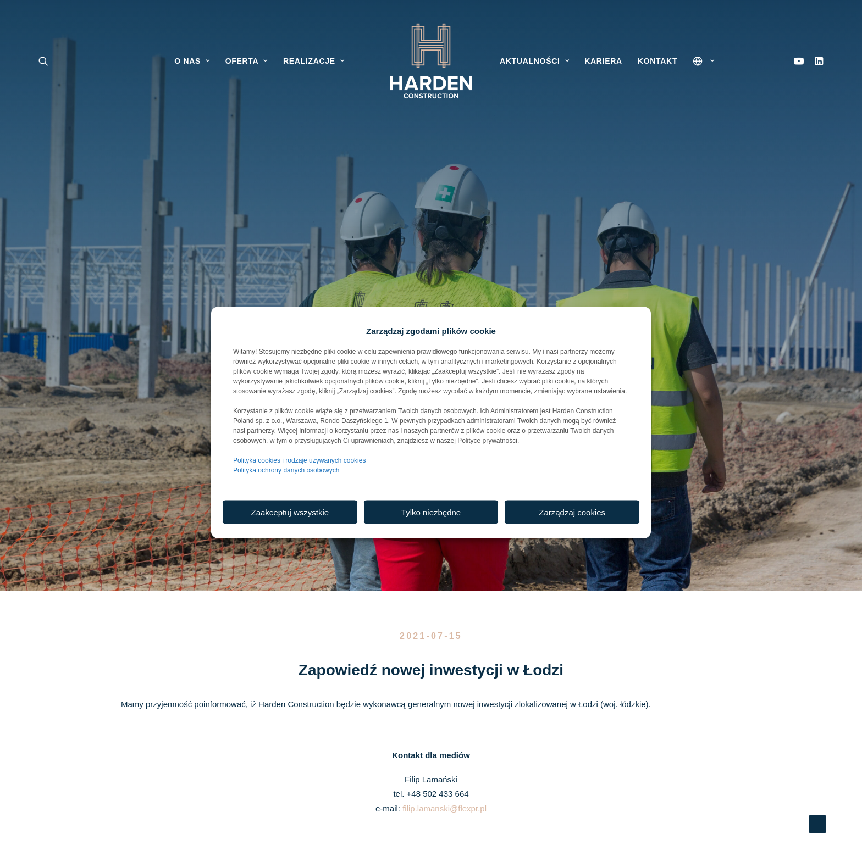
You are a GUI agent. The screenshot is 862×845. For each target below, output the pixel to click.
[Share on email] (488, 546)
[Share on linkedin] (431, 546)
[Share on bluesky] (459, 546)
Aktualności (534, 61)
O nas (191, 61)
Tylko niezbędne (431, 511)
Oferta (246, 61)
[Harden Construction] (431, 61)
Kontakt (657, 61)
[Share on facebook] (373, 546)
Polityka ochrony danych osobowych (286, 470)
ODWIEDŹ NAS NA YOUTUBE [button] (619, 721)
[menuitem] (816, 61)
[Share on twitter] (388, 546)
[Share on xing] (473, 546)
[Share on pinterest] (416, 546)
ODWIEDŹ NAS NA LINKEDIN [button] (619, 684)
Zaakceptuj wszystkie (290, 511)
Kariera (603, 61)
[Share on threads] (402, 546)
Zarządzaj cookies (572, 511)
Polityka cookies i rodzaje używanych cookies (299, 460)
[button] (816, 61)
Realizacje (313, 61)
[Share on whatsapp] (445, 546)
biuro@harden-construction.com (429, 697)
